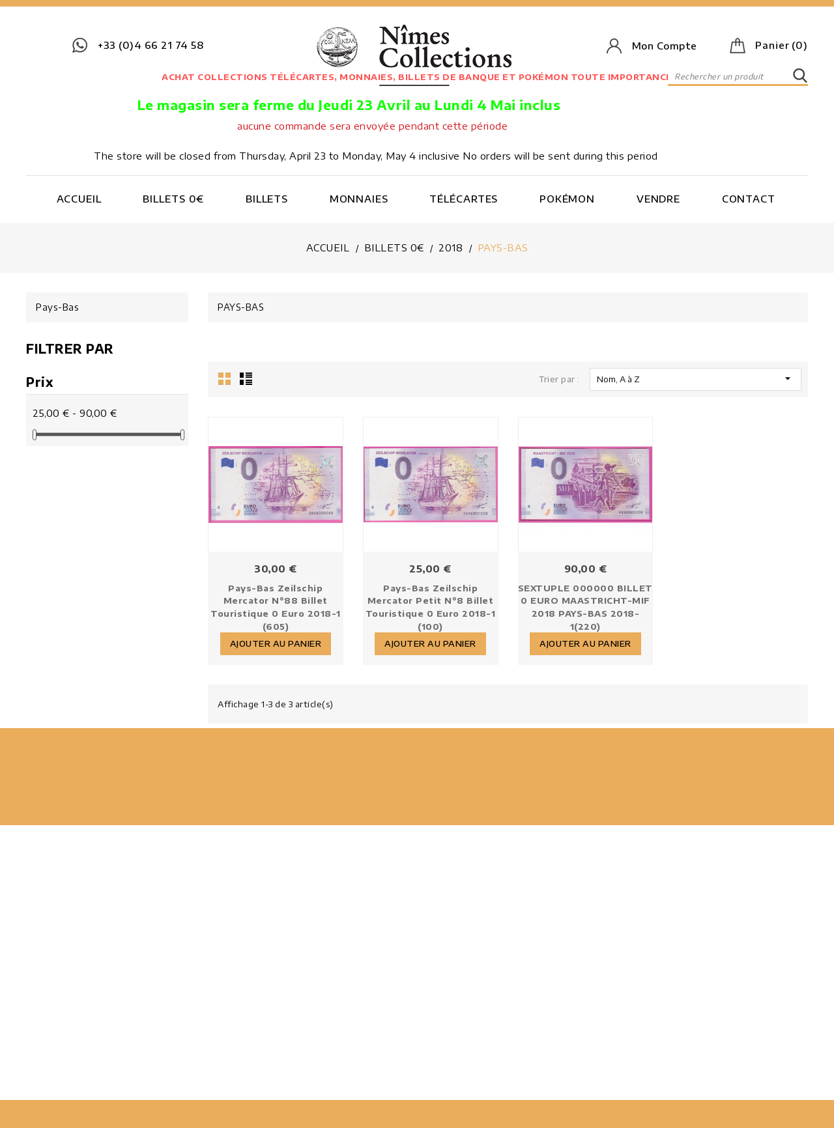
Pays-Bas (57, 307)
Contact (748, 198)
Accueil (79, 198)
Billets (267, 198)
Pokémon (567, 198)
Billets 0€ (173, 198)
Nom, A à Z (695, 378)
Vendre (658, 198)
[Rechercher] (738, 76)
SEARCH (800, 76)
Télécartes (463, 198)
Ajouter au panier (281, 640)
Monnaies (359, 198)
